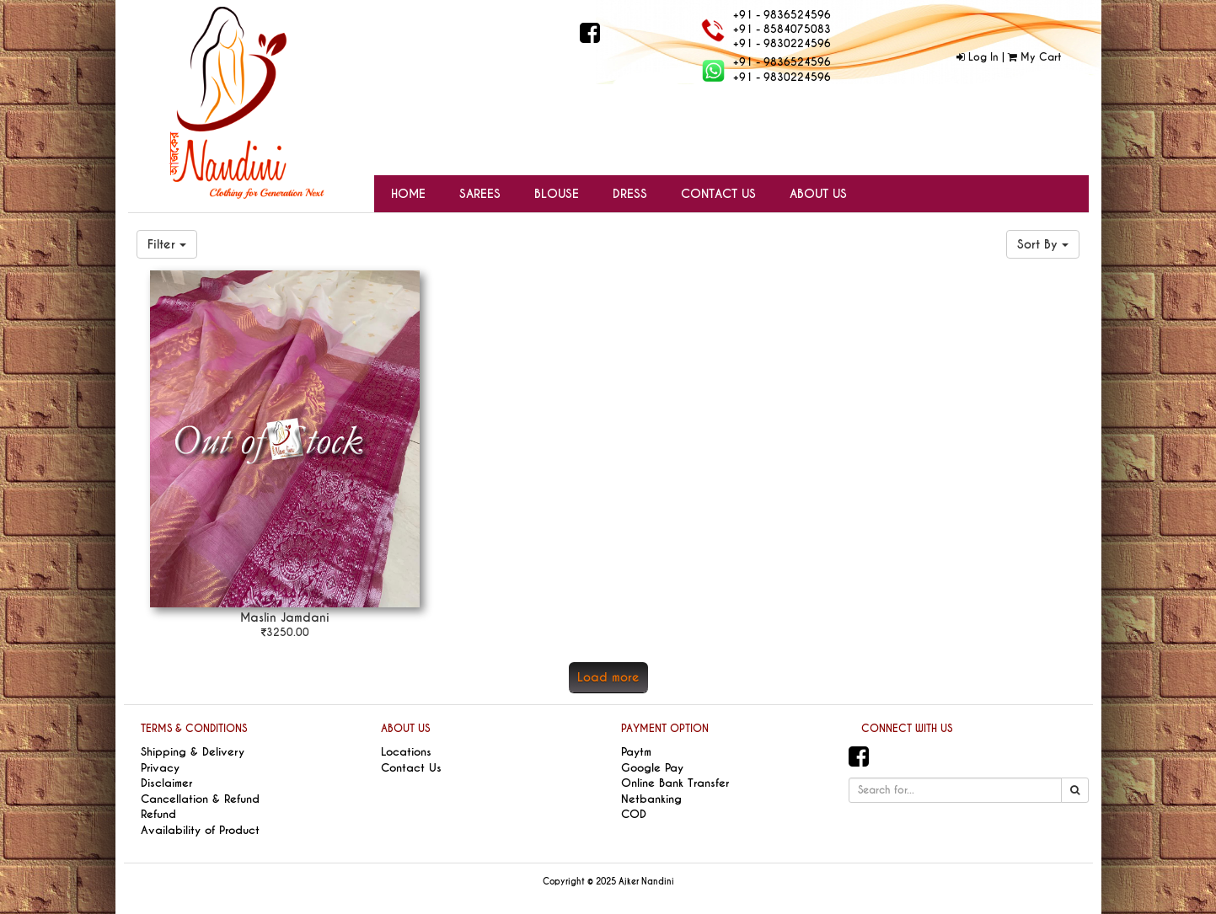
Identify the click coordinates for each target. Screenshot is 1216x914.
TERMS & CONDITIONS (194, 728)
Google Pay (652, 768)
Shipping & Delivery (192, 752)
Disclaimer (166, 783)
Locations (406, 752)
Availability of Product (200, 830)
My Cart (1034, 57)
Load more (608, 677)
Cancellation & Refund (200, 799)
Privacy (160, 768)
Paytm (636, 752)
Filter (166, 244)
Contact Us (411, 768)
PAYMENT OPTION (665, 728)
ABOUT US (405, 728)
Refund (158, 814)
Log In (977, 57)
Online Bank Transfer (675, 783)
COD (633, 814)
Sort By (1043, 244)
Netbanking (651, 799)
